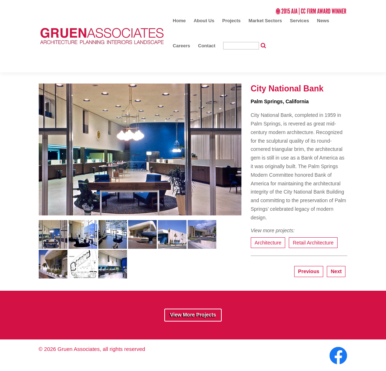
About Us (204, 20)
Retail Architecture (313, 243)
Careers (181, 45)
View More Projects (193, 315)
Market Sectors (265, 20)
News (323, 20)
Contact (206, 45)
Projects (231, 20)
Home (179, 20)
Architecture (268, 243)
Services (299, 20)
